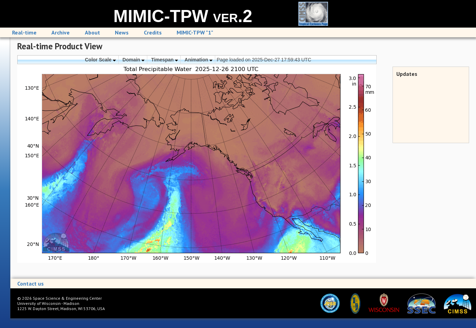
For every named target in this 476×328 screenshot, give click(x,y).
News (122, 32)
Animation (198, 59)
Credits (153, 32)
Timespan (164, 59)
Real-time (24, 32)
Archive (60, 32)
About (92, 32)
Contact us (30, 283)
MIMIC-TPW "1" (195, 32)
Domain (133, 59)
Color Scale (100, 59)
